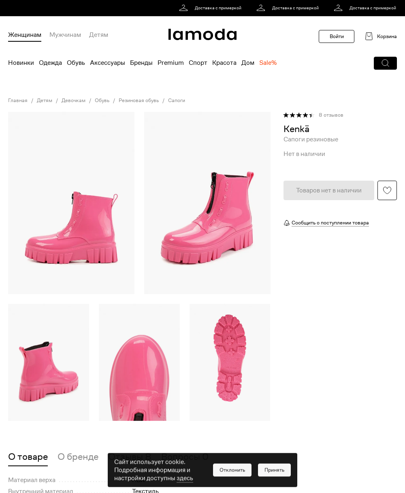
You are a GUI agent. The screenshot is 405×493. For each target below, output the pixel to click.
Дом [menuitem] (247, 63)
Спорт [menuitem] (198, 63)
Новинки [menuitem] (21, 63)
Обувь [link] (102, 100)
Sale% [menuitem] (268, 63)
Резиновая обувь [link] (139, 100)
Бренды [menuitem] (141, 63)
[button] (385, 63)
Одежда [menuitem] (50, 63)
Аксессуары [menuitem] (107, 63)
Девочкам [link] (73, 100)
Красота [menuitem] (224, 63)
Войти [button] (337, 36)
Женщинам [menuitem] (24, 35)
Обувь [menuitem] (76, 63)
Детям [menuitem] (98, 35)
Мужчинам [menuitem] (65, 35)
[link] (211, 8)
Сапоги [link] (176, 100)
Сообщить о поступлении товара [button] (330, 222)
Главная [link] (18, 100)
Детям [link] (44, 100)
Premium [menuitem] (171, 63)
